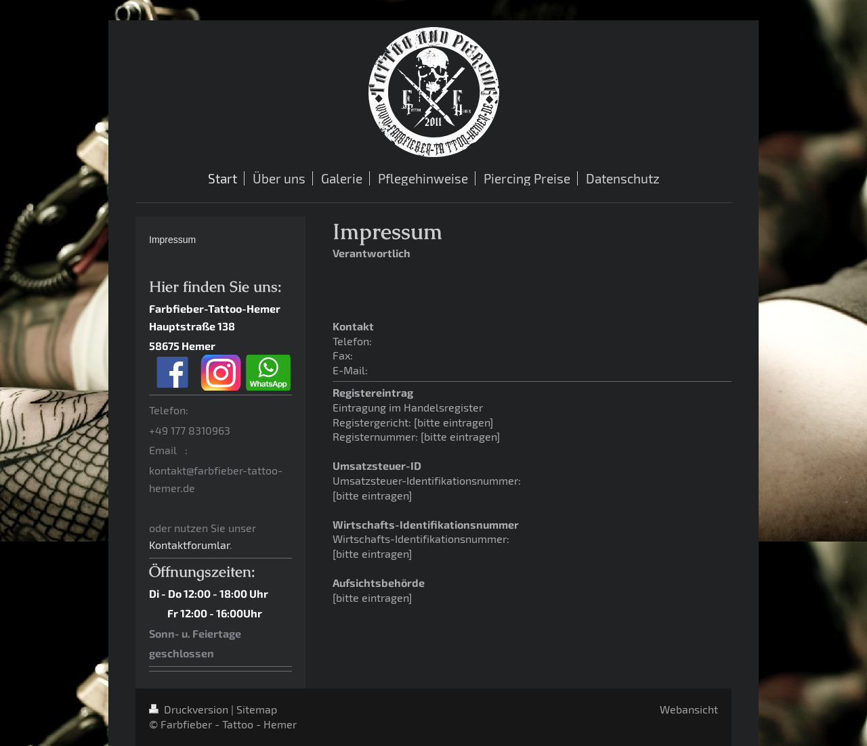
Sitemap (256, 709)
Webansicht (689, 709)
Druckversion (190, 709)
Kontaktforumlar (189, 544)
